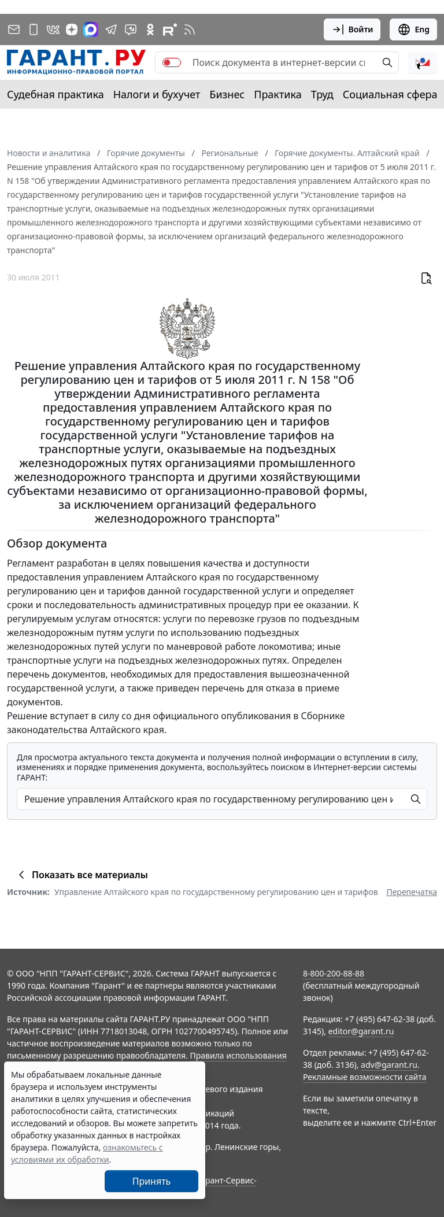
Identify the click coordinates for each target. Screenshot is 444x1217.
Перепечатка (411, 891)
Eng (413, 29)
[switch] (171, 62)
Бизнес (227, 94)
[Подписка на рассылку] (14, 29)
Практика (277, 94)
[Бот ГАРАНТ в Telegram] (131, 29)
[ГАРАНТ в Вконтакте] (53, 29)
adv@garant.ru (389, 1064)
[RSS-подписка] (190, 29)
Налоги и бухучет (157, 94)
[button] (422, 62)
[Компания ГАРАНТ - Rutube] (170, 29)
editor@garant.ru (361, 1031)
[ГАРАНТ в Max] (90, 29)
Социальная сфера (390, 94)
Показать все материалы (81, 875)
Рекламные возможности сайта (365, 1076)
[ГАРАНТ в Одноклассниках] (150, 29)
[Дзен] (71, 29)
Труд (322, 94)
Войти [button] (352, 29)
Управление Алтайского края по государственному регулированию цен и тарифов (216, 891)
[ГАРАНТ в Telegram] (111, 29)
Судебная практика (55, 94)
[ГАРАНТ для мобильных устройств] (33, 29)
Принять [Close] (151, 1181)
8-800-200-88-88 (333, 973)
